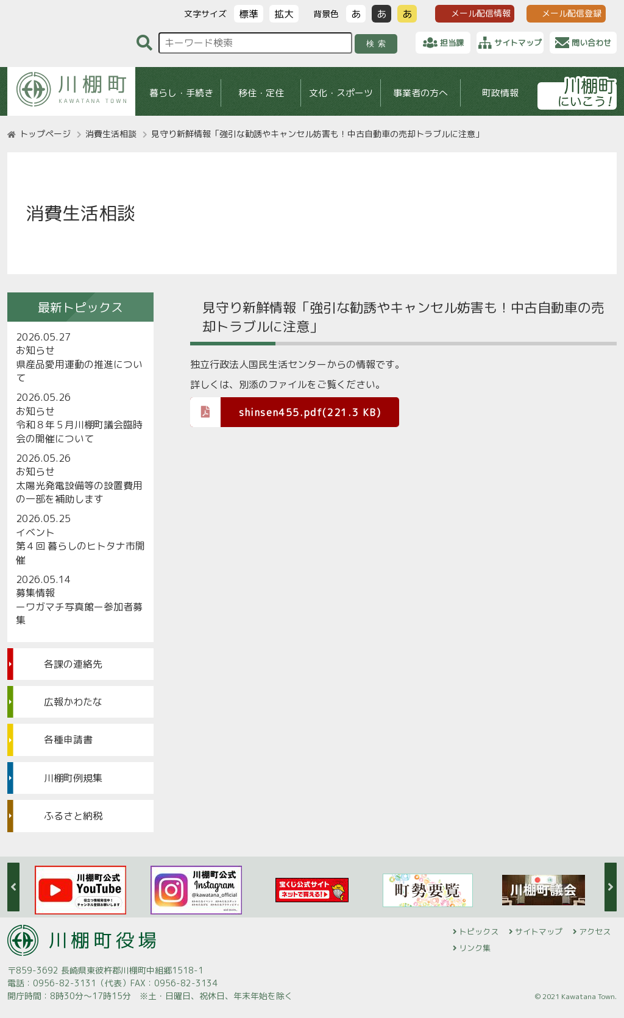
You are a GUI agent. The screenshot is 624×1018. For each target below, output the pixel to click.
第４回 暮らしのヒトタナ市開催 (80, 552)
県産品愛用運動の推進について (79, 371)
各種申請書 (68, 739)
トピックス (478, 931)
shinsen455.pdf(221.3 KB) (285, 411)
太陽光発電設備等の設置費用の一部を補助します (79, 492)
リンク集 (475, 947)
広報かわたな (73, 702)
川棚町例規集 (73, 778)
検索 (378, 43)
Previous (13, 887)
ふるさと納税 (73, 815)
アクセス (595, 931)
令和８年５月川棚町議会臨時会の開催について (79, 431)
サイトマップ (538, 931)
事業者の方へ (420, 93)
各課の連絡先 (73, 664)
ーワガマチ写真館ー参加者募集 (79, 613)
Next (610, 887)
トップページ (45, 134)
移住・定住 (261, 93)
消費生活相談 (110, 134)
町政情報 (500, 93)
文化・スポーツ (341, 93)
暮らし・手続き (181, 93)
